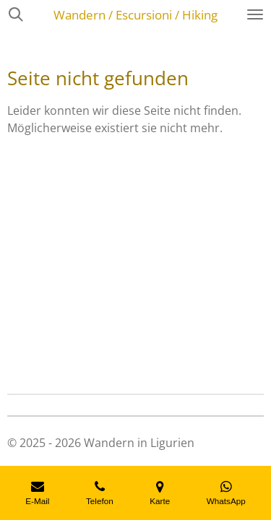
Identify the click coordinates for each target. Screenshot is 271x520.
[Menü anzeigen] (255, 14)
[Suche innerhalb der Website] (16, 14)
